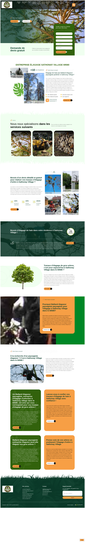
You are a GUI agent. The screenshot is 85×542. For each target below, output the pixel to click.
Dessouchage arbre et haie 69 (24, 2)
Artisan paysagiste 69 (57, 2)
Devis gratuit (14, 209)
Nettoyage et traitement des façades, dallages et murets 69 (52, 4)
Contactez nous (27, 21)
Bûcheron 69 (29, 2)
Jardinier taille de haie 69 (43, 2)
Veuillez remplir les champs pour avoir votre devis (63, 27)
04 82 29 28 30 (79, 4)
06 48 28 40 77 (79, 5)
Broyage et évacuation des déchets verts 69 (68, 3)
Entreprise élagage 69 (19, 2)
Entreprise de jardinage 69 (39, 3)
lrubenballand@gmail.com (47, 491)
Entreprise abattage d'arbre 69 (34, 2)
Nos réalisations (15, 21)
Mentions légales (70, 504)
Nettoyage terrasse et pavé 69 (48, 3)
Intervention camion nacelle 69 (62, 2)
